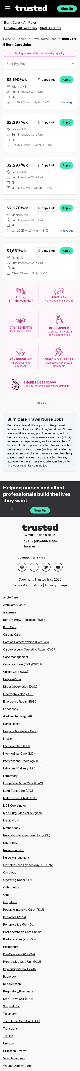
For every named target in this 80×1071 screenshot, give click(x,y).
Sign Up (67, 9)
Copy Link (46, 79)
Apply (66, 79)
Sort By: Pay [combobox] (16, 64)
